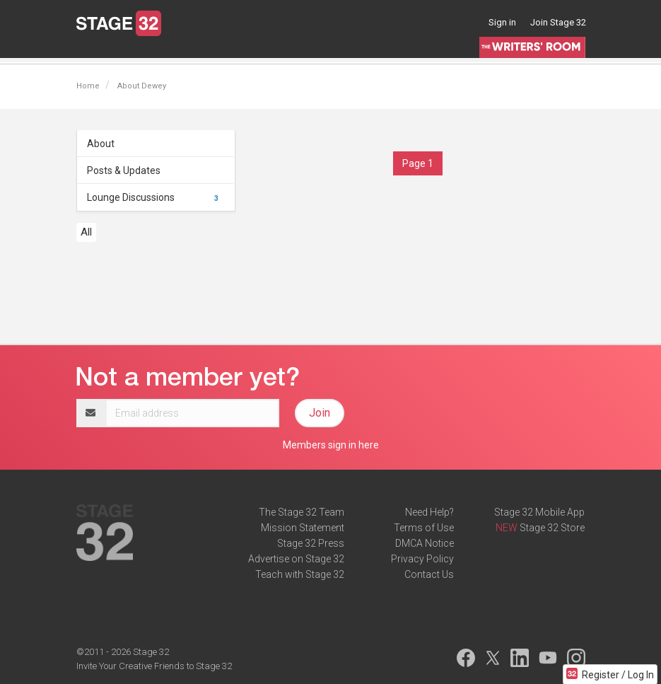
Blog (132, 52)
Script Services (348, 52)
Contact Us (429, 574)
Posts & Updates (123, 170)
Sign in (502, 22)
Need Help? (429, 512)
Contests (414, 52)
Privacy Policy (422, 558)
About (101, 143)
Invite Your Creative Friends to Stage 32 (154, 666)
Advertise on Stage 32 (296, 558)
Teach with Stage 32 (299, 574)
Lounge (93, 52)
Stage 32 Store (552, 527)
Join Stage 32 (558, 22)
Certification (275, 52)
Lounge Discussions (155, 197)
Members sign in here (331, 445)
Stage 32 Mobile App (539, 512)
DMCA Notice (424, 543)
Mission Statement (302, 527)
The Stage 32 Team (301, 512)
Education (213, 52)
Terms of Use (424, 527)
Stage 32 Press (310, 543)
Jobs (167, 52)
